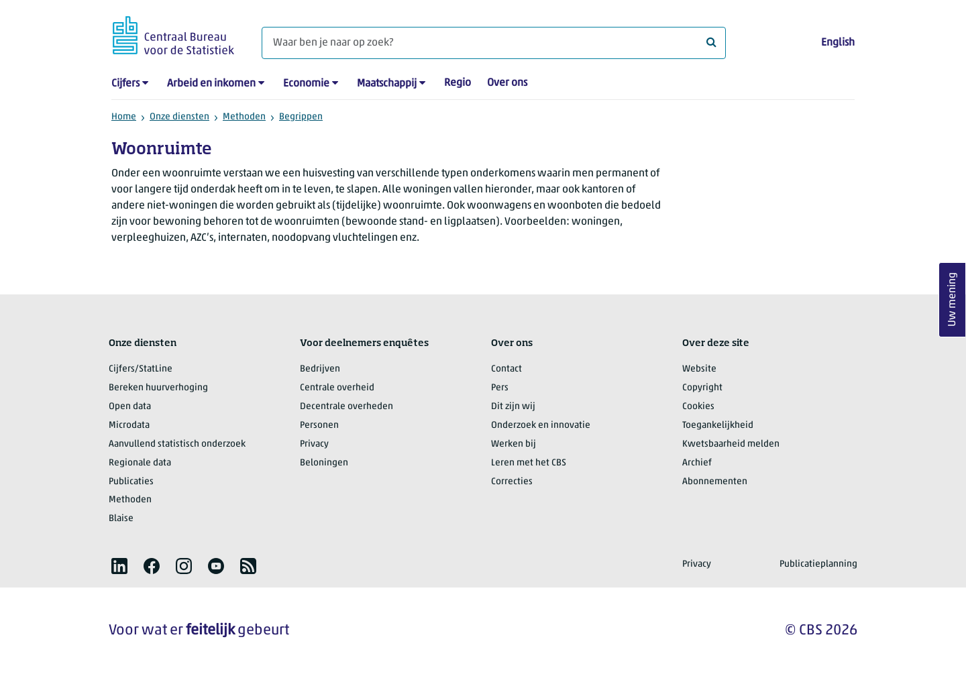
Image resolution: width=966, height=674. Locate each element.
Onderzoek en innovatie (540, 425)
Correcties (512, 482)
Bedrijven (320, 369)
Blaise (121, 518)
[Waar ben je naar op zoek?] (494, 43)
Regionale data (140, 463)
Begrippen (301, 117)
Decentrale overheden (346, 406)
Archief (697, 463)
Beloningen (324, 463)
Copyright (702, 388)
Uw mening (952, 299)
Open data (130, 406)
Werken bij (513, 444)
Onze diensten (179, 117)
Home (123, 117)
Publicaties (131, 482)
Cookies (698, 406)
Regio (457, 83)
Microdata (129, 425)
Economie (306, 83)
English (838, 43)
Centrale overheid (337, 388)
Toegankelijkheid (717, 425)
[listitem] (119, 566)
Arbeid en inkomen (211, 83)
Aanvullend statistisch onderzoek (177, 444)
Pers (499, 388)
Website (699, 369)
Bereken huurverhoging (158, 388)
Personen (319, 425)
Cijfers (125, 83)
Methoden (244, 117)
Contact (506, 369)
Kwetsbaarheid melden (731, 444)
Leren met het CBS (528, 463)
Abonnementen (714, 482)
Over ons (507, 83)
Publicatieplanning (818, 564)
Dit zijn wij (513, 406)
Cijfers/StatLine (140, 369)
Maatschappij (387, 83)
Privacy (314, 444)
